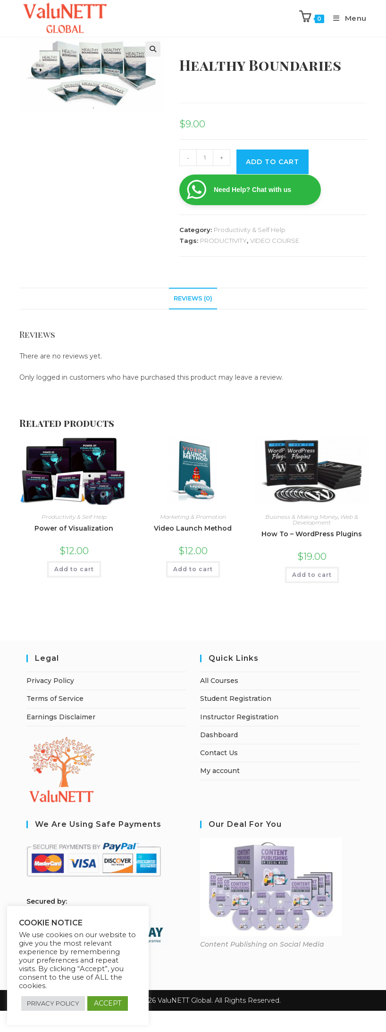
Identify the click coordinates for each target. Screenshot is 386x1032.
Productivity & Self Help (249, 229)
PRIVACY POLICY (53, 1003)
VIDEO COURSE (274, 240)
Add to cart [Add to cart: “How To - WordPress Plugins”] (312, 574)
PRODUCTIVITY (223, 240)
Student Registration (235, 698)
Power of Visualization (73, 528)
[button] (152, 49)
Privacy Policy (50, 680)
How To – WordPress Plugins (311, 534)
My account (220, 770)
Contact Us (219, 753)
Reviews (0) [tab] (193, 298)
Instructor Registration (239, 717)
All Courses (219, 680)
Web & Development (325, 519)
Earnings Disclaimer (60, 717)
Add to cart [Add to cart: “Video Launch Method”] (193, 569)
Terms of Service (55, 698)
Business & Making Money (301, 516)
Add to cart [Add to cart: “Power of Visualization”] (74, 569)
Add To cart (272, 162)
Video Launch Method (193, 528)
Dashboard (219, 735)
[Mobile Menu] (346, 18)
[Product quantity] (204, 157)
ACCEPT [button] (107, 1003)
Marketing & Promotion (193, 516)
